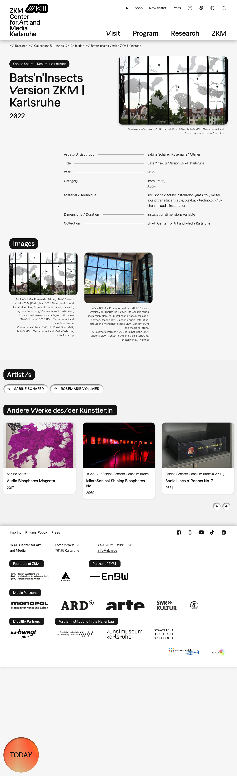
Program (146, 33)
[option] (43, 296)
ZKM (219, 33)
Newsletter (157, 8)
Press (177, 8)
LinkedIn (224, 532)
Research (185, 33)
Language (212, 8)
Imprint (15, 532)
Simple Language (190, 8)
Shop (139, 8)
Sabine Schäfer (29, 389)
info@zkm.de (107, 550)
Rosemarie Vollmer (80, 389)
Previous (217, 506)
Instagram (190, 532)
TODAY (21, 755)
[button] (173, 90)
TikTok (212, 532)
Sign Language (201, 8)
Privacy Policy (36, 532)
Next (226, 506)
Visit (113, 33)
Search (224, 8)
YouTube (201, 532)
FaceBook (179, 532)
